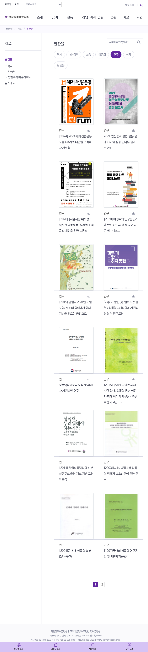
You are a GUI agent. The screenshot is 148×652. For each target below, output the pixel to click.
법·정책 (74, 54)
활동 (70, 17)
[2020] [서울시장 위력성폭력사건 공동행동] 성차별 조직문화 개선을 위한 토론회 (76, 225)
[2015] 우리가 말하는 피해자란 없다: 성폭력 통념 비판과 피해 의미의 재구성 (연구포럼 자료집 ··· (120, 393)
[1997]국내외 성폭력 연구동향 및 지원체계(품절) (121, 553)
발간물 (30, 29)
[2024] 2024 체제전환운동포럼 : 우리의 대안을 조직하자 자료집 (75, 142)
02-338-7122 (88, 640)
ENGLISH (129, 5)
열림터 (8, 4)
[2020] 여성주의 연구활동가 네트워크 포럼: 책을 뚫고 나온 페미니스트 (121, 225)
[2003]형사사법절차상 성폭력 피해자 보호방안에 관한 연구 (121, 473)
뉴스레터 (10, 83)
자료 (20, 29)
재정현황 (92, 649)
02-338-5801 (70, 640)
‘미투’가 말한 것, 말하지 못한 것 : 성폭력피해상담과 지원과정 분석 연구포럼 (121, 308)
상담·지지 (89, 17)
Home (9, 29)
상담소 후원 (19, 649)
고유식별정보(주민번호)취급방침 (85, 631)
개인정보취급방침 (59, 631)
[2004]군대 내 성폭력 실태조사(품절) (75, 553)
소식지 (9, 66)
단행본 (60, 65)
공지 (55, 17)
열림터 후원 (56, 649)
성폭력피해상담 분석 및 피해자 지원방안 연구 (76, 388)
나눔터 (11, 71)
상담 (128, 54)
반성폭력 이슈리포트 (19, 77)
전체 (59, 54)
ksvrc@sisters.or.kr (111, 640)
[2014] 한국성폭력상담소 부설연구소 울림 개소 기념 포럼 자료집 (76, 473)
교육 (88, 54)
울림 (16, 4)
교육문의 (129, 649)
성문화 (102, 54)
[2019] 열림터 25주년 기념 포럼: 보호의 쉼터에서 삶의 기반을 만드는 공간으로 (75, 308)
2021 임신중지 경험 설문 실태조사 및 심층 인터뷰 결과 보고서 (120, 142)
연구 (116, 54)
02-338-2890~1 (46, 640)
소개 (40, 17)
